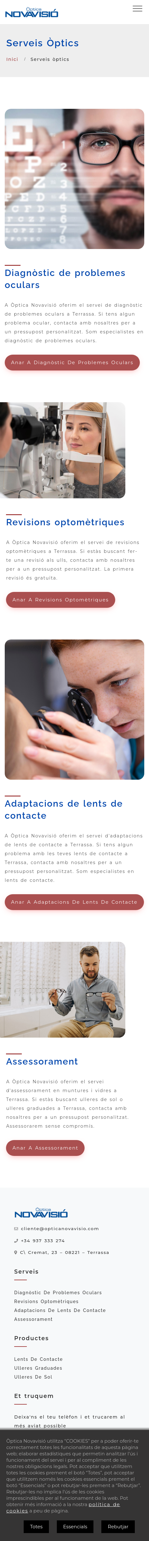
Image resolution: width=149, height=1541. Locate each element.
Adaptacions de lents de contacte (60, 1310)
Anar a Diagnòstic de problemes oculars (72, 362)
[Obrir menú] (137, 8)
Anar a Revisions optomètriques (60, 600)
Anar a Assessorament (45, 1148)
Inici (12, 59)
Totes (36, 1527)
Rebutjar (118, 1527)
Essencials (75, 1527)
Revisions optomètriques (46, 1301)
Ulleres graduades (38, 1368)
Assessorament (33, 1319)
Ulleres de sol (33, 1377)
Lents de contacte (38, 1359)
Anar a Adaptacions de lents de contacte (74, 902)
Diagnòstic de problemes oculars (58, 1292)
